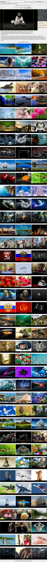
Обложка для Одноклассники (40, 17)
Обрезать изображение (42, 20)
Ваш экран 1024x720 (41, 10)
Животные (9, 3)
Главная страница (4, 3)
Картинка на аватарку (41, 18)
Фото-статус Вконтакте (42, 13)
